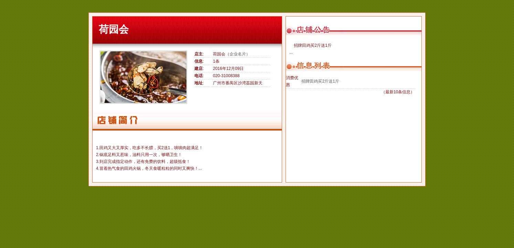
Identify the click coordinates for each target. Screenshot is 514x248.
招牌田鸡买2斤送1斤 (320, 81)
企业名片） (239, 54)
